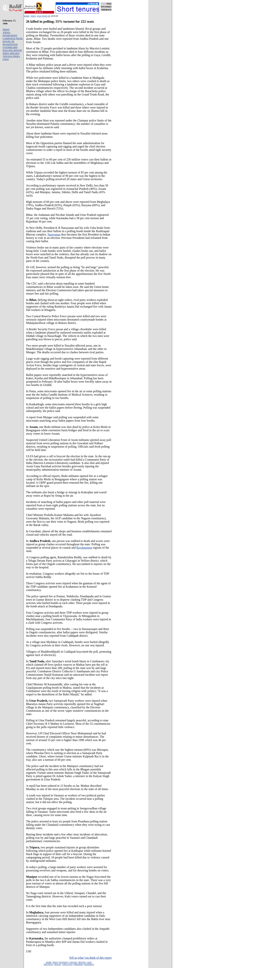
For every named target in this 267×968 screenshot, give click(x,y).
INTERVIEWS (10, 35)
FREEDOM (78, 964)
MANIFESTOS (10, 44)
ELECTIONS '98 (43, 16)
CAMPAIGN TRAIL (13, 38)
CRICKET (73, 962)
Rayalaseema (84, 547)
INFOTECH (48, 964)
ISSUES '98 (8, 41)
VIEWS (6, 32)
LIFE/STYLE (67, 964)
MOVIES (81, 962)
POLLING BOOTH (12, 50)
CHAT (6, 59)
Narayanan (53, 234)
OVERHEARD (10, 47)
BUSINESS (63, 962)
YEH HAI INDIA (11, 56)
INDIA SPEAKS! (11, 53)
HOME (26, 16)
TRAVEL (57, 964)
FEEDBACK (89, 964)
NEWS (33, 16)
